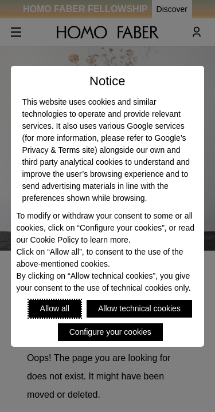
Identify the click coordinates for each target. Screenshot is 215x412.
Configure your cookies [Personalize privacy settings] (110, 331)
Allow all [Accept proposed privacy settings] (54, 308)
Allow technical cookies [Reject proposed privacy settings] (139, 308)
